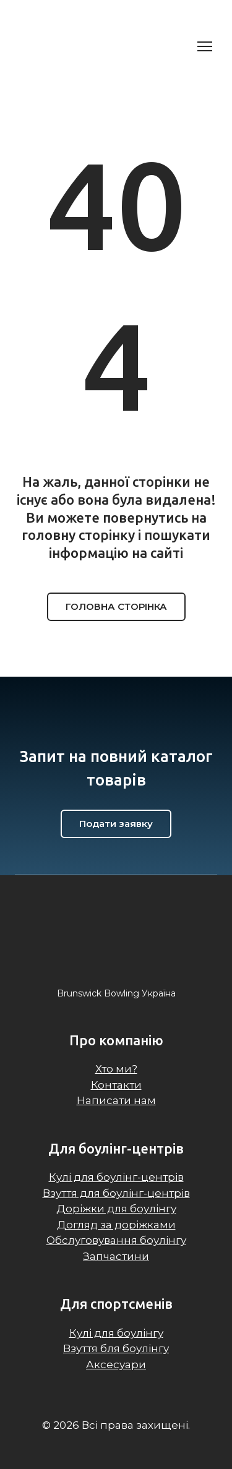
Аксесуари (116, 1364)
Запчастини (116, 1256)
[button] (116, 607)
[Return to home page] (80, 46)
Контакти (116, 1085)
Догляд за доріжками (116, 1224)
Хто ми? (116, 1069)
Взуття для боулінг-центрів (116, 1193)
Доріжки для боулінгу (116, 1208)
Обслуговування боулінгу (116, 1240)
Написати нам (116, 1100)
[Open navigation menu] (204, 46)
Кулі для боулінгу (116, 1333)
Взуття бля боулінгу (116, 1348)
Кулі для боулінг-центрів (116, 1177)
